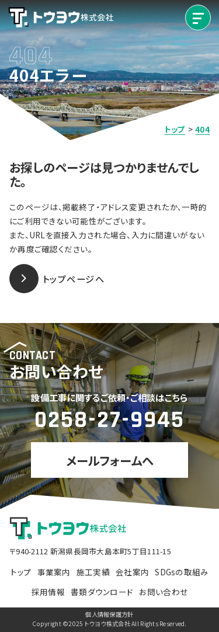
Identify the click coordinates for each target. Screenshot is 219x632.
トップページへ (57, 278)
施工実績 (93, 572)
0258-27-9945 (109, 420)
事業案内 (54, 572)
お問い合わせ (163, 592)
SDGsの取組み (181, 572)
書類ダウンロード (102, 592)
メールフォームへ (109, 460)
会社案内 (132, 572)
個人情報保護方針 (109, 615)
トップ (21, 572)
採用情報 (48, 592)
